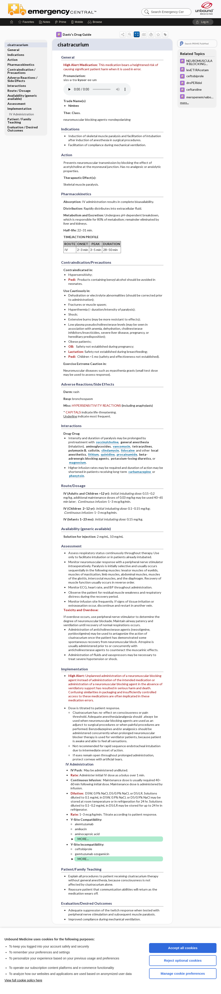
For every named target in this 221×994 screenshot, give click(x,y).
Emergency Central (64, 9)
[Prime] (60, 22)
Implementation (19, 103)
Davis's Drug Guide (73, 34)
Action (12, 55)
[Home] (11, 22)
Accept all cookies (183, 948)
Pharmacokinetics (20, 59)
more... (184, 102)
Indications (15, 50)
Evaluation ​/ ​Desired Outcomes (22, 123)
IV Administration (21, 109)
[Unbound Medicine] (204, 8)
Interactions (16, 81)
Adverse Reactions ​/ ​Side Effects (22, 74)
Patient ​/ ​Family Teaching (19, 115)
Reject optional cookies (183, 960)
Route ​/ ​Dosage (19, 86)
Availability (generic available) (22, 92)
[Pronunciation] (97, 90)
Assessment (16, 99)
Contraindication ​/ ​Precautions (21, 66)
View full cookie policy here (23, 980)
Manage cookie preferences (183, 973)
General (13, 45)
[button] (95, 22)
